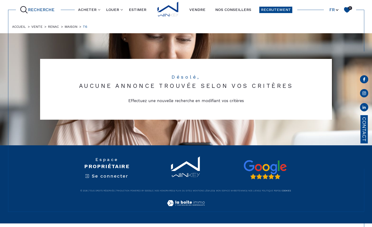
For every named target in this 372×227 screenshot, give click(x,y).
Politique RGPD (270, 190)
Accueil (19, 26)
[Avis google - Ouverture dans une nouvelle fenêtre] (265, 169)
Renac (53, 26)
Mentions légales (203, 190)
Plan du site (183, 190)
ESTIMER (137, 9)
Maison (71, 26)
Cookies (286, 190)
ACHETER (87, 9)
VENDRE (197, 9)
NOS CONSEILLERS (233, 9)
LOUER (112, 9)
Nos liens (253, 190)
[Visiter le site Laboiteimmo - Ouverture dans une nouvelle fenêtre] (186, 208)
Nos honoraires (164, 190)
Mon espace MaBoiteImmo (231, 190)
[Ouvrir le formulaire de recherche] (38, 10)
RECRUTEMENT (276, 9)
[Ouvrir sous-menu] (99, 9)
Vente (36, 26)
